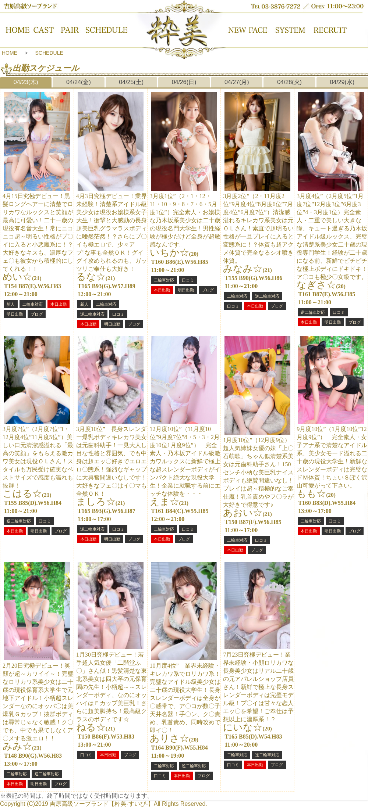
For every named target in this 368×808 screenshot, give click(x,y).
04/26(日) (184, 82)
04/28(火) (289, 82)
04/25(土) (131, 82)
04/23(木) (26, 82)
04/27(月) (236, 82)
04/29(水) (342, 82)
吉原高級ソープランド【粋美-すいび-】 (102, 804)
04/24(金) (78, 82)
